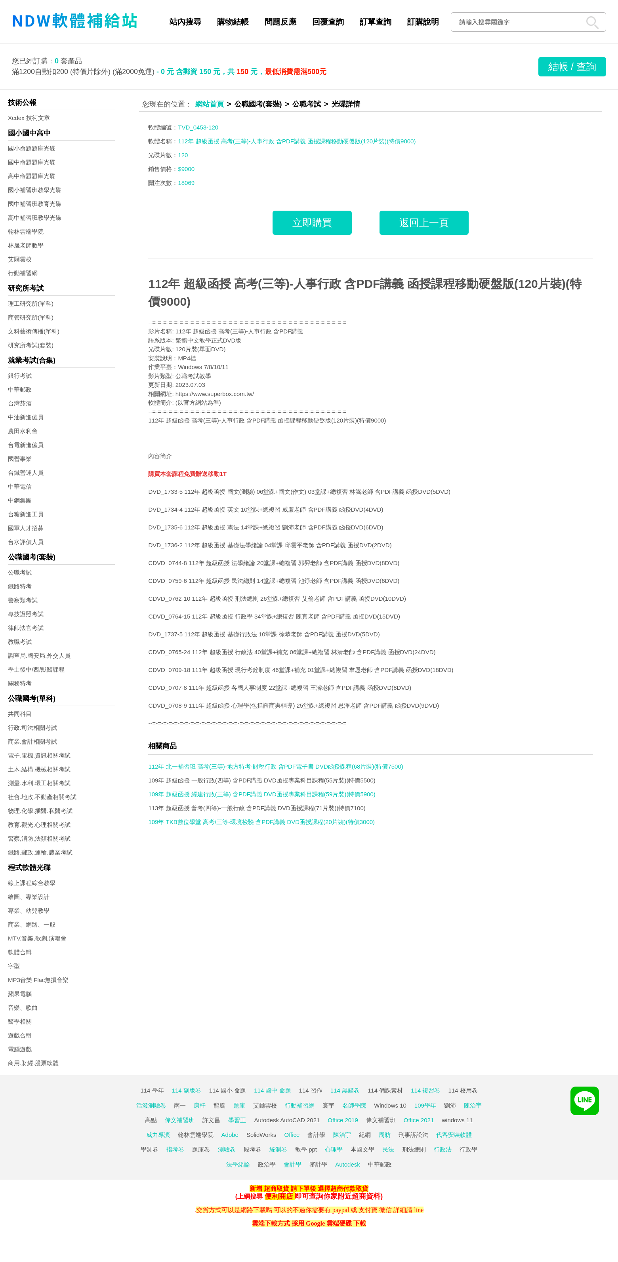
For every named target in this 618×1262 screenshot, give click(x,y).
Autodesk (347, 1164)
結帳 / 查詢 (572, 66)
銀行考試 (20, 375)
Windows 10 (390, 1105)
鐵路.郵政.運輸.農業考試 (40, 852)
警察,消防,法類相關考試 (39, 838)
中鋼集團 (20, 500)
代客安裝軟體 (454, 1134)
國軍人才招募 (26, 528)
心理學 (334, 1149)
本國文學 (362, 1149)
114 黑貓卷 (345, 1090)
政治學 (267, 1164)
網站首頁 (209, 104)
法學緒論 (238, 1164)
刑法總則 (414, 1149)
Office (292, 1134)
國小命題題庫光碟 (31, 148)
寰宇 (328, 1105)
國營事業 (20, 458)
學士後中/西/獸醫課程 (36, 669)
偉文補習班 (180, 1120)
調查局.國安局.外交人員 (39, 655)
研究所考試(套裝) (30, 345)
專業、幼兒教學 (29, 910)
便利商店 (279, 1196)
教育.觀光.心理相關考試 (39, 824)
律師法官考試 (26, 627)
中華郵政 (20, 389)
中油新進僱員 (26, 417)
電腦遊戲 (20, 1049)
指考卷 (175, 1149)
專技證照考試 (26, 614)
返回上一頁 (424, 222)
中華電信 (20, 486)
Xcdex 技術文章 (29, 117)
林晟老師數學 (26, 245)
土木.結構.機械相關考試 (39, 769)
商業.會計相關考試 (32, 741)
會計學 (316, 1134)
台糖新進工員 (26, 514)
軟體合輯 (20, 952)
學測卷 (149, 1149)
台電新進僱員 (26, 445)
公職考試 (20, 572)
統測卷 (278, 1149)
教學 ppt (306, 1149)
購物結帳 (233, 21)
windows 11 (457, 1120)
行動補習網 (23, 273)
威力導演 (158, 1134)
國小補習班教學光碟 (34, 190)
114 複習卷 (425, 1090)
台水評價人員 (26, 542)
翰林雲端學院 (26, 231)
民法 (388, 1149)
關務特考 (20, 683)
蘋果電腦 (20, 993)
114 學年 (152, 1090)
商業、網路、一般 (31, 924)
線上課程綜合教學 (31, 882)
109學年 (425, 1105)
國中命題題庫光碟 (31, 162)
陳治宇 (473, 1105)
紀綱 (365, 1134)
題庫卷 (201, 1149)
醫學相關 (20, 1021)
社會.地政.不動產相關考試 (42, 797)
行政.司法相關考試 (32, 727)
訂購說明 (423, 21)
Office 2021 (419, 1120)
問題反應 (280, 21)
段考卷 (252, 1149)
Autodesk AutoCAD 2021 (287, 1120)
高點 (151, 1120)
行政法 (443, 1149)
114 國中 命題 (272, 1090)
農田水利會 (23, 431)
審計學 (318, 1164)
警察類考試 (23, 600)
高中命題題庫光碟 (31, 176)
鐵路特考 (20, 586)
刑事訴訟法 (413, 1134)
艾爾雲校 (20, 259)
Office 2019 (343, 1120)
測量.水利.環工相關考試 (39, 783)
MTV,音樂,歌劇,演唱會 (37, 938)
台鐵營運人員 (26, 472)
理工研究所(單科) (30, 303)
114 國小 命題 (227, 1090)
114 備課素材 (385, 1090)
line (418, 1210)
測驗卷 (227, 1149)
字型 (14, 966)
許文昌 (211, 1120)
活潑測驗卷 (151, 1105)
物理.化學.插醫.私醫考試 (40, 810)
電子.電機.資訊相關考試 (39, 755)
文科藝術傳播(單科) (33, 331)
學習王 (237, 1120)
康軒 (200, 1105)
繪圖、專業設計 (29, 896)
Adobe (229, 1134)
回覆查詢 (328, 21)
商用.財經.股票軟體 (33, 1063)
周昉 (385, 1134)
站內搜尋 (185, 21)
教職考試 (20, 641)
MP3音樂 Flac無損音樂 (38, 979)
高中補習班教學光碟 (34, 217)
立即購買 (312, 222)
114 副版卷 (186, 1090)
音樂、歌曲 (23, 1007)
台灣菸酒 (20, 403)
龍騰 (219, 1105)
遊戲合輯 (20, 1035)
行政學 (468, 1149)
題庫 (239, 1105)
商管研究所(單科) (30, 317)
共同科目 (20, 713)
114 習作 (310, 1090)
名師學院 (354, 1105)
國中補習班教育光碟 (34, 203)
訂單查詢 (375, 21)
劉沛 (450, 1105)
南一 (180, 1105)
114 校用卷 (462, 1090)
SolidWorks (261, 1134)
